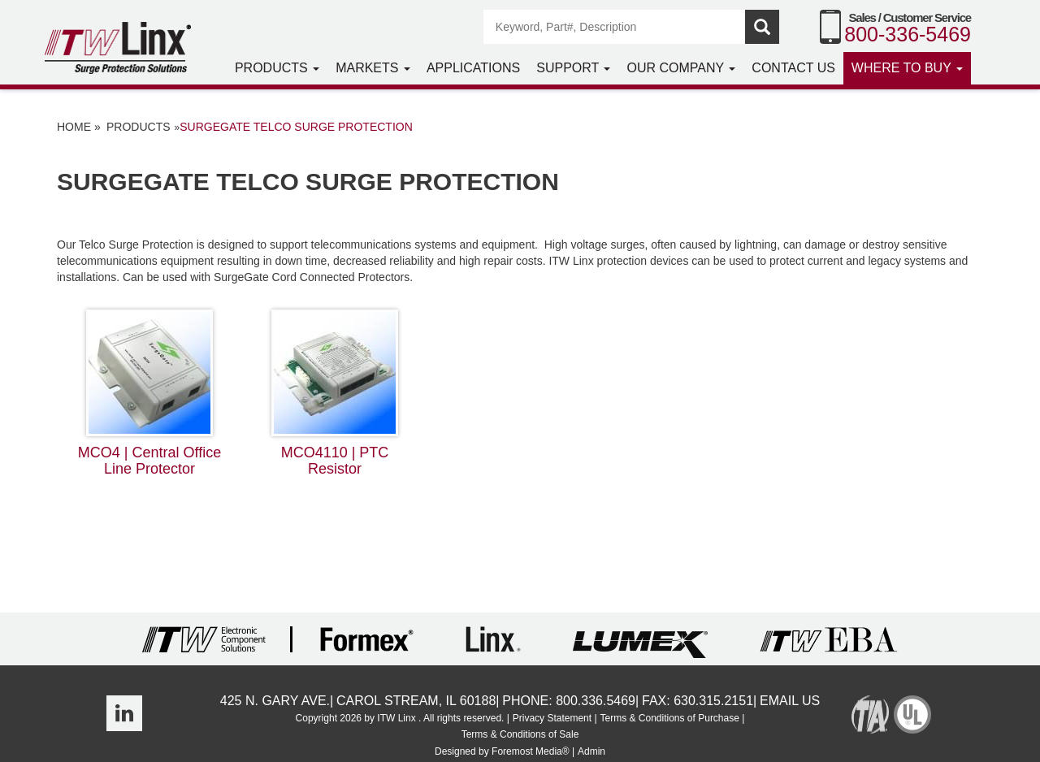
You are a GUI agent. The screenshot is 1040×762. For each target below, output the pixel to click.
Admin (591, 751)
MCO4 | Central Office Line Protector (149, 393)
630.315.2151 (713, 701)
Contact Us (793, 68)
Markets (373, 68)
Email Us (790, 701)
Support (573, 68)
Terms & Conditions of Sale (520, 734)
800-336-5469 (907, 34)
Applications (473, 68)
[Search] (615, 27)
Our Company (680, 68)
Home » (79, 126)
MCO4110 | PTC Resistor (334, 393)
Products (277, 68)
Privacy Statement (552, 718)
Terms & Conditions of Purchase (669, 718)
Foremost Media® (531, 751)
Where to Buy (907, 68)
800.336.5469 (595, 701)
